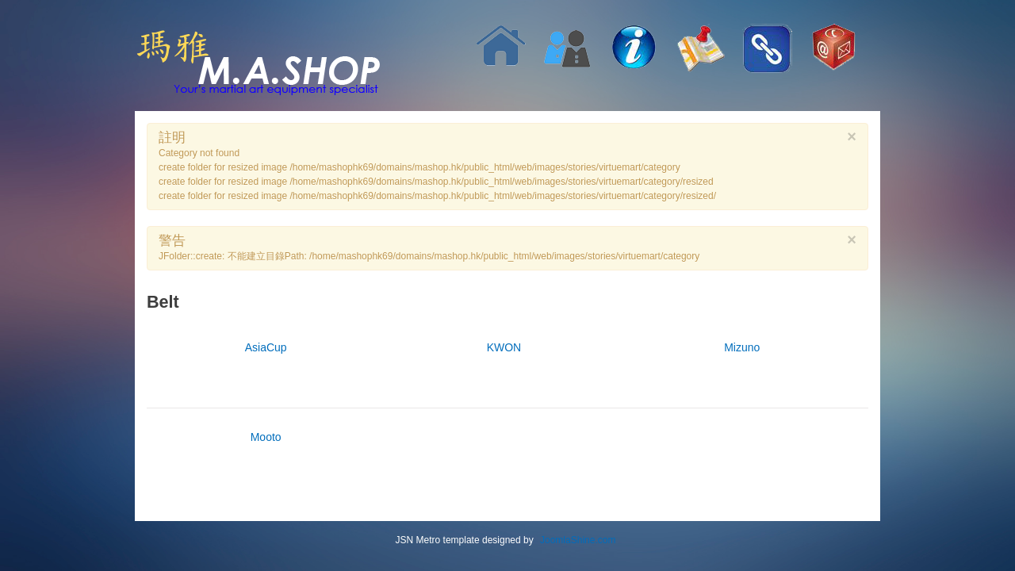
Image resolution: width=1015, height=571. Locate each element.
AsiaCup (266, 347)
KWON (504, 347)
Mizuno (742, 347)
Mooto (266, 437)
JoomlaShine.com (577, 540)
